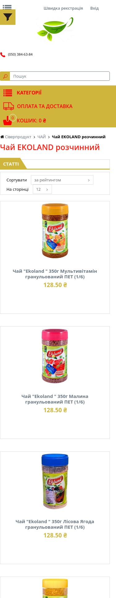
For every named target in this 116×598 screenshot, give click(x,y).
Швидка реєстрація (63, 8)
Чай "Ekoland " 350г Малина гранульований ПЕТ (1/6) (54, 398)
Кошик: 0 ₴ (31, 120)
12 (38, 189)
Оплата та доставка (44, 106)
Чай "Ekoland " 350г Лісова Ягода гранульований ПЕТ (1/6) (54, 524)
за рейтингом (47, 180)
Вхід (94, 8)
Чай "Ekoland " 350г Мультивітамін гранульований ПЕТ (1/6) (55, 273)
